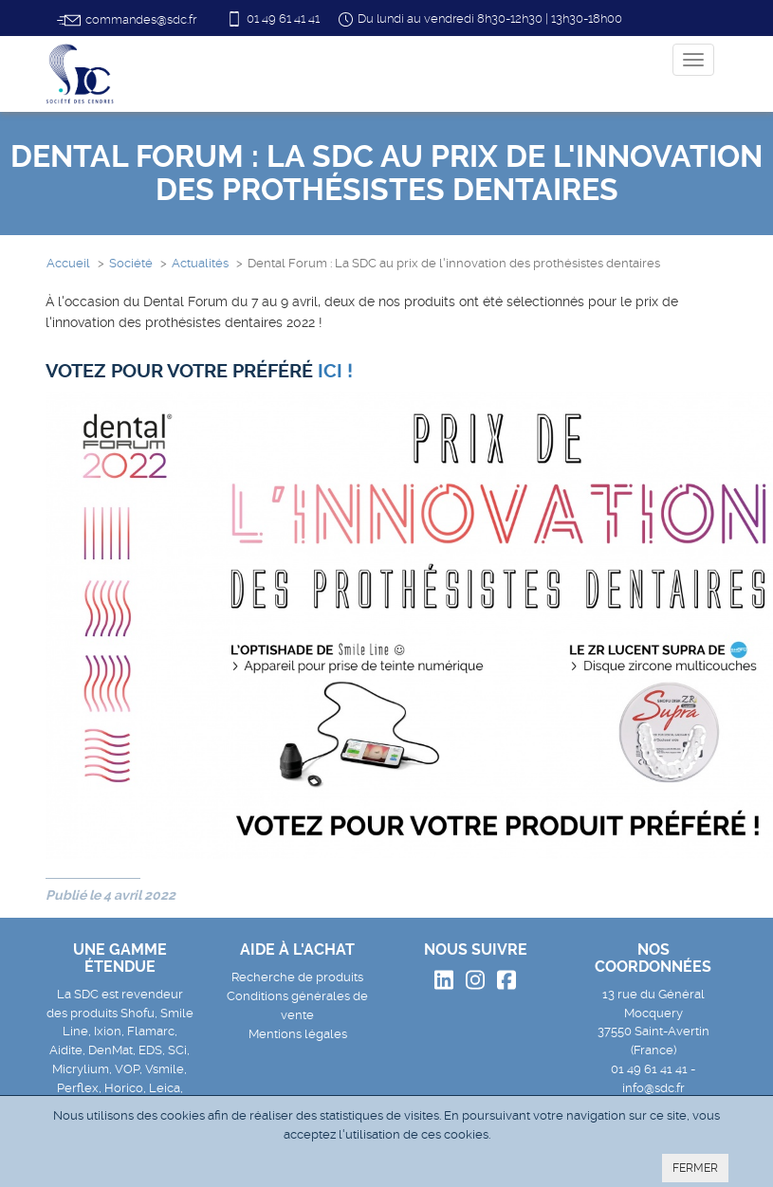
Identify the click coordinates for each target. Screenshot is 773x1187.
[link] (335, 371)
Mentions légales (297, 1034)
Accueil (68, 263)
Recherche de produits (297, 977)
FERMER (695, 1168)
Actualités (200, 263)
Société (131, 263)
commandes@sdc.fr (126, 20)
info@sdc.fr (653, 1088)
